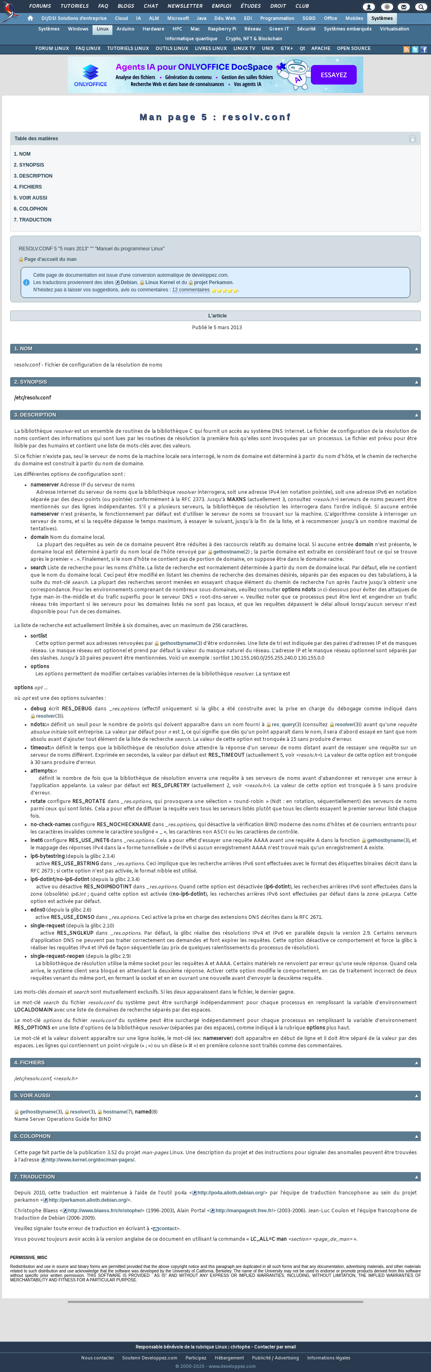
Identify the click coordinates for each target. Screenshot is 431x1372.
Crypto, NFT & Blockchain (254, 39)
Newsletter (184, 6)
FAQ (102, 6)
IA (138, 19)
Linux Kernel (160, 282)
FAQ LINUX (88, 49)
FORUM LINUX (52, 49)
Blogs (125, 6)
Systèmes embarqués (348, 29)
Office (330, 19)
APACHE (320, 49)
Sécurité (306, 29)
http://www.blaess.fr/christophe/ (105, 1211)
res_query (283, 724)
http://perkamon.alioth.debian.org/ (88, 1200)
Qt (302, 49)
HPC (177, 29)
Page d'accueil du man (50, 259)
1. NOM (22, 154)
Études (250, 6)
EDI (248, 19)
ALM (154, 19)
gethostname (228, 552)
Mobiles (354, 19)
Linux (102, 29)
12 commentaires (190, 290)
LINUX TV (244, 49)
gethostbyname (178, 643)
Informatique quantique (191, 39)
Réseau (252, 29)
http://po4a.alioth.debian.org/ (231, 1193)
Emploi (221, 6)
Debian (129, 282)
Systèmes (382, 19)
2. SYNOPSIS (29, 165)
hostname (114, 1112)
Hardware (153, 29)
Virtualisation (394, 29)
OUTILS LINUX (171, 49)
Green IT (279, 29)
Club (301, 6)
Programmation (277, 19)
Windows (78, 29)
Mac (195, 29)
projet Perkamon (213, 282)
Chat (150, 6)
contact (168, 1228)
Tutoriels (74, 6)
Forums (39, 6)
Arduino (125, 29)
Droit (277, 6)
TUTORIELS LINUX (128, 49)
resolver (45, 716)
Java (201, 19)
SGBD (309, 19)
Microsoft (178, 19)
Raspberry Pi (222, 29)
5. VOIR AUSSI (30, 198)
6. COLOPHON (30, 209)
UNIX (268, 49)
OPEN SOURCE (354, 49)
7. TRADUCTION (33, 220)
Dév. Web (225, 19)
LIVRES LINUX (211, 49)
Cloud (121, 19)
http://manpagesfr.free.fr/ (244, 1211)
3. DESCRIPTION (33, 176)
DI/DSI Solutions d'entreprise (74, 19)
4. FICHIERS (28, 187)
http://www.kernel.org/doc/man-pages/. (91, 1160)
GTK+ (286, 49)
